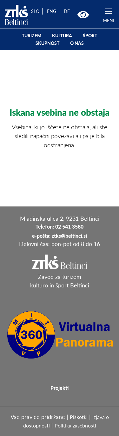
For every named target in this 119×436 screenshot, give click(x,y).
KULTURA (62, 35)
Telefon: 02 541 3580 (59, 227)
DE (67, 11)
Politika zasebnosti (75, 425)
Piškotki (79, 417)
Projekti (59, 388)
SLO (35, 11)
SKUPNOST (47, 43)
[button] (83, 14)
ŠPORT (90, 35)
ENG (51, 11)
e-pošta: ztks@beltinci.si (59, 236)
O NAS (77, 43)
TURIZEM (31, 35)
